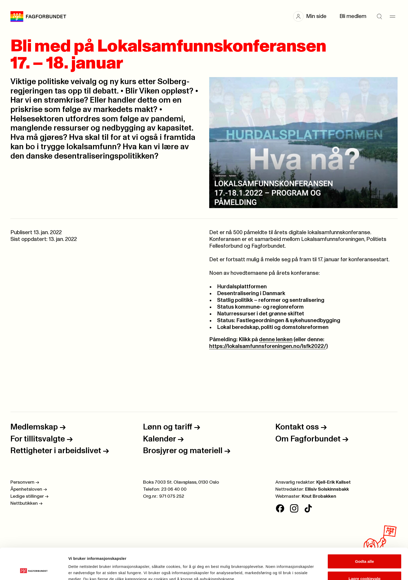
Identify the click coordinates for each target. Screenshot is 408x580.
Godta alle (364, 532)
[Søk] (379, 16)
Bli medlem (352, 16)
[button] (312, 16)
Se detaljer (280, 566)
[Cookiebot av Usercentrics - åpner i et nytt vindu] (34, 570)
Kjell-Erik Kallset (333, 482)
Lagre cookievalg (365, 549)
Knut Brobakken (319, 496)
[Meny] (392, 16)
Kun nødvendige (364, 566)
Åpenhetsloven (28, 489)
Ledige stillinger (29, 496)
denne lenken (276, 339)
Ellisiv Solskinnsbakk (327, 489)
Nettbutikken (26, 503)
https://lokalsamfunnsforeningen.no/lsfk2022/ (267, 346)
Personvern (24, 482)
